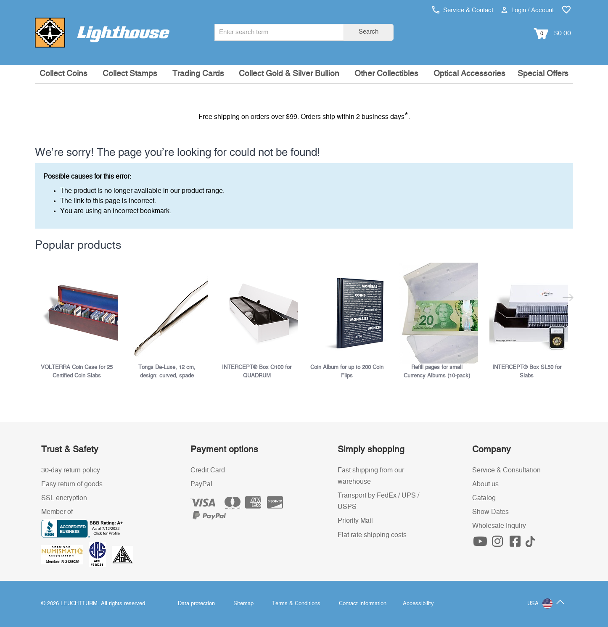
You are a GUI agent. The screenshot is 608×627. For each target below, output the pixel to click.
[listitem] (80, 321)
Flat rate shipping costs (372, 535)
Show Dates (490, 511)
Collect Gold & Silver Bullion (289, 74)
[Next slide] (568, 299)
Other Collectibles (386, 74)
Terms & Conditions (296, 603)
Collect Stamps (130, 74)
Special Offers (543, 74)
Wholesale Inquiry (499, 525)
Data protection (196, 603)
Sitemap (243, 603)
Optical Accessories (469, 74)
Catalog (484, 498)
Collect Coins (63, 74)
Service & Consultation (506, 470)
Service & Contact (462, 10)
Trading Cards (198, 74)
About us (485, 484)
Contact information (362, 603)
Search (368, 32)
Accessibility (418, 603)
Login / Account (527, 10)
